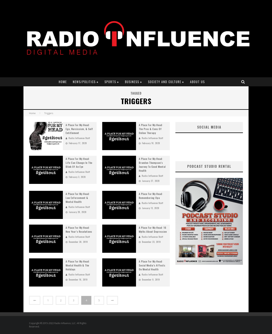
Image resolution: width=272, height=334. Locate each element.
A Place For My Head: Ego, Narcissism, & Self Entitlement (79, 129)
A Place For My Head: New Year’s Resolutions (79, 229)
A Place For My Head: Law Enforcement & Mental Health (78, 198)
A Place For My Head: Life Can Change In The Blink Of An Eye (79, 163)
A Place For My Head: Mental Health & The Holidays (78, 265)
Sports (110, 82)
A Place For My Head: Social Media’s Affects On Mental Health (152, 265)
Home (63, 82)
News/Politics (84, 82)
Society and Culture (164, 82)
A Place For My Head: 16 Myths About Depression (153, 229)
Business (132, 82)
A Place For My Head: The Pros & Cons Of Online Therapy (151, 129)
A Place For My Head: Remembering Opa (151, 196)
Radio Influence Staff (79, 138)
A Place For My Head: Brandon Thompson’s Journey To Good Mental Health (152, 164)
